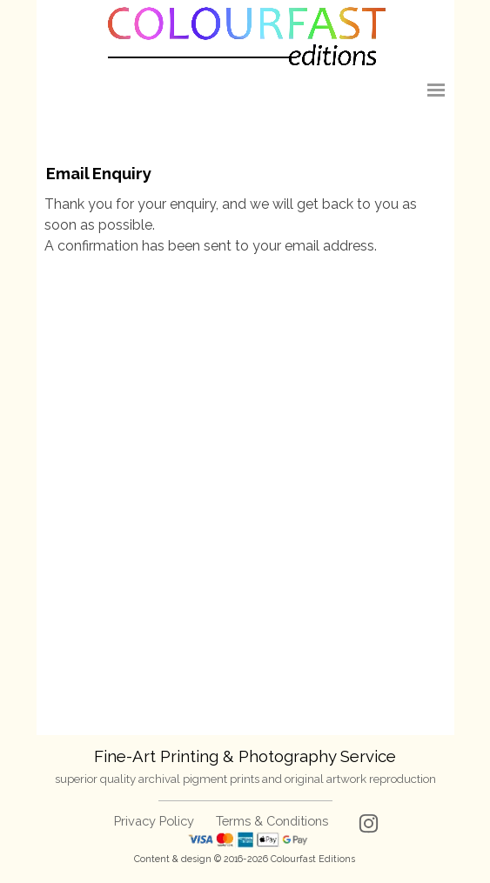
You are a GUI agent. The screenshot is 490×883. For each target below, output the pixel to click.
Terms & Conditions (272, 820)
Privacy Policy (154, 820)
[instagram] (369, 823)
